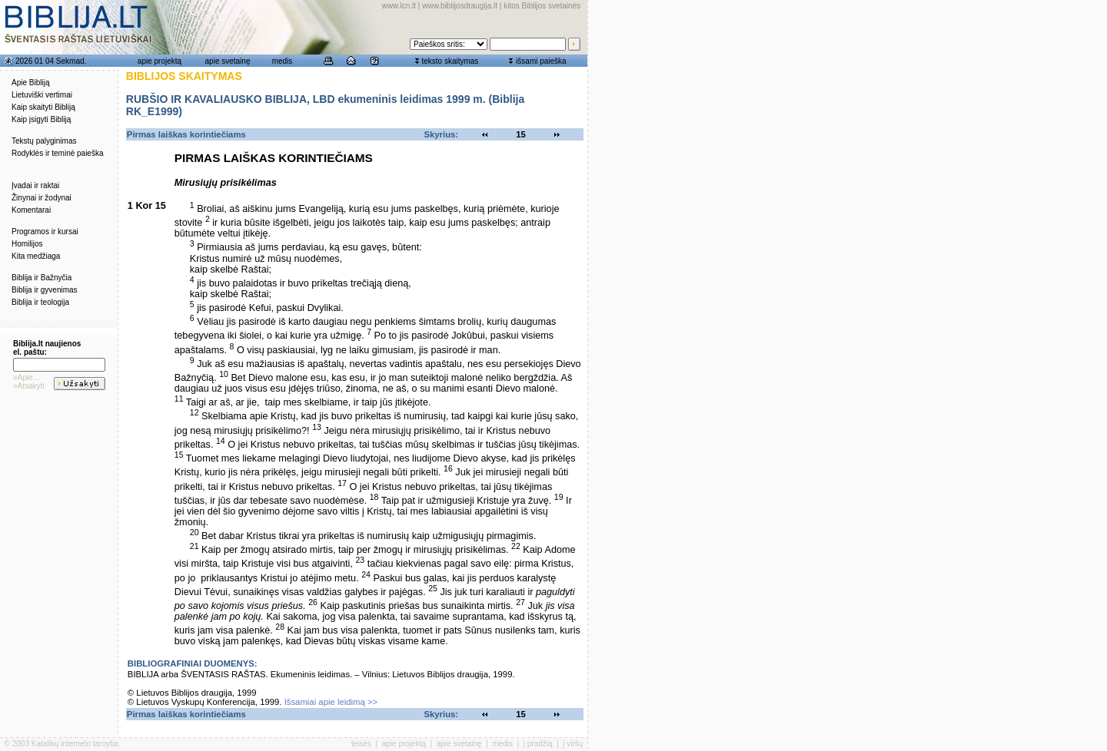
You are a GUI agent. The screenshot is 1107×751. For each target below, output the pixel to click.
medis (282, 61)
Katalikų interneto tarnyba (75, 743)
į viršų (573, 743)
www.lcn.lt (399, 6)
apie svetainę (228, 61)
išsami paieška (541, 61)
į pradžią (538, 743)
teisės (361, 743)
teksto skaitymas (449, 61)
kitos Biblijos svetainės (542, 6)
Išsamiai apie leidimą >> (331, 701)
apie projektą (159, 61)
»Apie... (26, 377)
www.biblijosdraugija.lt (459, 6)
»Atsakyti (29, 386)
